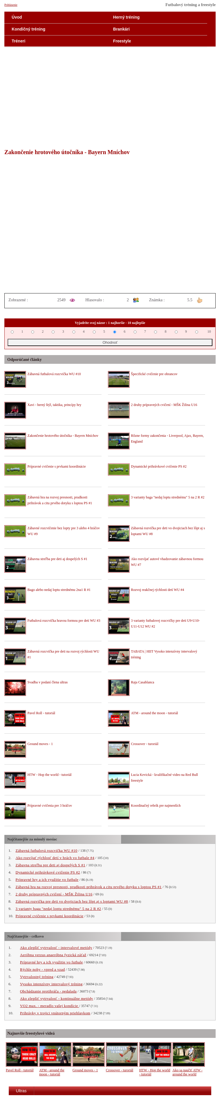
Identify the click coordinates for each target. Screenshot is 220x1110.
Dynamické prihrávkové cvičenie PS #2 (159, 466)
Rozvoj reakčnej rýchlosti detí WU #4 (157, 590)
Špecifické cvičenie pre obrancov (154, 374)
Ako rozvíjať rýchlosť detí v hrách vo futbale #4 (54, 858)
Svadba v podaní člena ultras (47, 682)
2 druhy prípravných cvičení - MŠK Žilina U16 (164, 405)
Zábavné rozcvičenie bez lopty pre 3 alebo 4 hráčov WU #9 (63, 531)
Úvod (17, 17)
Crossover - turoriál (144, 744)
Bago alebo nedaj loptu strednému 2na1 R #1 (58, 590)
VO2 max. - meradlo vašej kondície (49, 1006)
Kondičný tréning (28, 29)
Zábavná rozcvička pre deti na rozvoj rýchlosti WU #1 (63, 654)
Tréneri (18, 41)
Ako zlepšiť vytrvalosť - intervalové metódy (56, 947)
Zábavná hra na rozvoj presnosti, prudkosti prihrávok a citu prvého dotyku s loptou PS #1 (59, 500)
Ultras (21, 1090)
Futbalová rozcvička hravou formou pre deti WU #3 (63, 621)
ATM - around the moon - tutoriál (154, 713)
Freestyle (122, 41)
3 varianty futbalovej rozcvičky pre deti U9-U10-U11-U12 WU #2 (165, 623)
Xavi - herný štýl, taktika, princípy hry (54, 405)
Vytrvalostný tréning (37, 976)
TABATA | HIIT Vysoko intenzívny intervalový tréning (164, 654)
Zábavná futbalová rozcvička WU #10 (54, 374)
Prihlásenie (10, 4)
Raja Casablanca (142, 682)
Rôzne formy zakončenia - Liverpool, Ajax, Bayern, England (167, 438)
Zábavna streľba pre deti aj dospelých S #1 (57, 559)
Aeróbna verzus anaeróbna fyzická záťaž (53, 955)
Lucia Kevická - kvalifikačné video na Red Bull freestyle (164, 778)
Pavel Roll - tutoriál (41, 713)
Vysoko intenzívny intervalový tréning (51, 984)
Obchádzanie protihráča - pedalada (48, 991)
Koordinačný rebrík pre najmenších (156, 805)
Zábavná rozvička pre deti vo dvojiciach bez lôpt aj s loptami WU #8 (168, 531)
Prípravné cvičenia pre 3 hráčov (49, 805)
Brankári (121, 29)
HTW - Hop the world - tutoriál (49, 775)
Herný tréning (126, 17)
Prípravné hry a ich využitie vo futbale (46, 879)
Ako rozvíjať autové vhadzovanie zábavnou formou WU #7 (167, 562)
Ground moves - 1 (40, 744)
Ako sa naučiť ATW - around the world (187, 1072)
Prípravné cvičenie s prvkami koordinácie (56, 466)
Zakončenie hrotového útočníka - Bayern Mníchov (62, 436)
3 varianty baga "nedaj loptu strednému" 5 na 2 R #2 (168, 497)
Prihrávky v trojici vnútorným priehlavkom (55, 1013)
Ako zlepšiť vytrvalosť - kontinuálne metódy (56, 998)
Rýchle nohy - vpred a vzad (42, 969)
